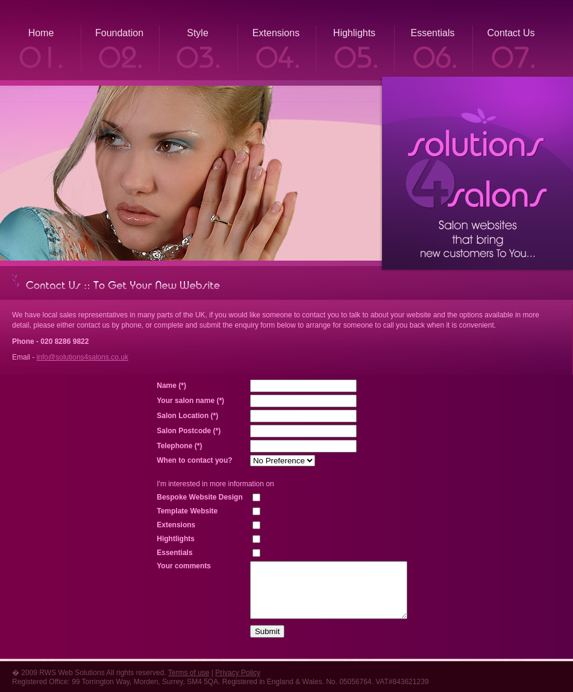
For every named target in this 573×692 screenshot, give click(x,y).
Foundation (119, 33)
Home (41, 33)
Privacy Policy (237, 672)
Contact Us (510, 33)
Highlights (354, 33)
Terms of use (189, 672)
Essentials (433, 33)
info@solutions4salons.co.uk (82, 357)
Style (197, 33)
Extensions (275, 33)
